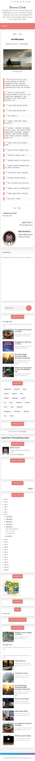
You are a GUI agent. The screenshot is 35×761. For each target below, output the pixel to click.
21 (5, 509)
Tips (5, 416)
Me (5, 402)
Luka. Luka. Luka (7, 215)
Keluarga (15, 398)
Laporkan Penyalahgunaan (15, 437)
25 (5, 499)
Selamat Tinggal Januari (26, 225)
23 (5, 504)
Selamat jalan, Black (21, 711)
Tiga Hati (26, 411)
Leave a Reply (24, 44)
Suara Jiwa (17, 411)
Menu (4, 26)
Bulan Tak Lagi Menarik (11, 529)
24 (5, 502)
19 (5, 514)
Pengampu (6, 613)
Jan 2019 (8, 536)
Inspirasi (6, 398)
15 (5, 547)
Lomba (23, 398)
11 (5, 557)
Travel (11, 416)
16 (5, 544)
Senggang (7, 411)
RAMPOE (19, 407)
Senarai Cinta (17, 7)
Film (21, 393)
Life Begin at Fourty (21, 673)
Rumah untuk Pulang (22, 699)
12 (5, 554)
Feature (14, 393)
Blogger (23, 431)
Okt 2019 (8, 519)
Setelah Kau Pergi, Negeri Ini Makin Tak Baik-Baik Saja (23, 369)
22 (5, 507)
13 (5, 552)
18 (5, 539)
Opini (11, 402)
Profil (5, 407)
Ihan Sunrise (23, 231)
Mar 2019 (8, 524)
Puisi (19, 208)
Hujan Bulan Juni (20, 661)
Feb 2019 (9, 527)
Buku (24, 389)
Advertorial (7, 389)
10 (5, 559)
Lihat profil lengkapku (17, 454)
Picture (27, 402)
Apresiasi (17, 389)
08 (5, 565)
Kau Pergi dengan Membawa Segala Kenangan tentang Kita (22, 356)
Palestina (19, 402)
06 (5, 570)
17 (5, 542)
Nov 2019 (9, 516)
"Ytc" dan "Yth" (7, 322)
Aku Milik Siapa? (9, 533)
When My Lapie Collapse (23, 736)
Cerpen (6, 393)
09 (5, 562)
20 (5, 512)
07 (5, 567)
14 (5, 549)
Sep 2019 (9, 522)
